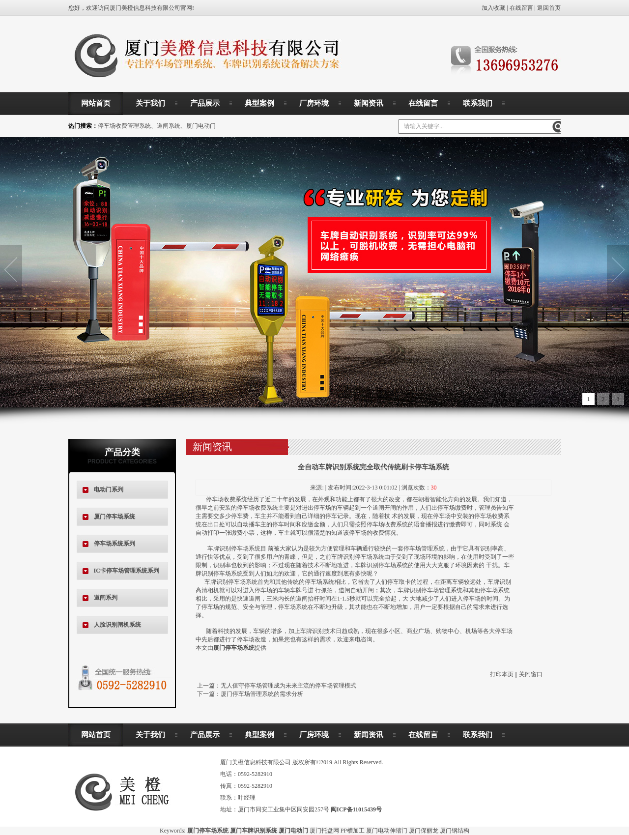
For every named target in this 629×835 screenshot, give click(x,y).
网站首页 (96, 103)
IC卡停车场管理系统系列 (126, 570)
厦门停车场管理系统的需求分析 (262, 694)
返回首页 (549, 7)
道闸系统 (168, 125)
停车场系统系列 (114, 543)
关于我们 (150, 103)
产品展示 (205, 103)
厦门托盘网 (324, 830)
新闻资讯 (368, 103)
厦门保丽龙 (423, 830)
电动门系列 (108, 489)
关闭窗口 (531, 674)
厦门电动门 (201, 125)
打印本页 (502, 674)
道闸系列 (105, 597)
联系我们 (477, 103)
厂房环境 (314, 103)
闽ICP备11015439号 (356, 809)
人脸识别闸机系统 (117, 624)
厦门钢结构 (454, 830)
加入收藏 (493, 7)
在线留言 (521, 7)
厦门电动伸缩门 (386, 830)
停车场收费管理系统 (124, 125)
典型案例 (259, 103)
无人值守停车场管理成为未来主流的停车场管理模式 (288, 685)
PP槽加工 (353, 830)
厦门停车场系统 (114, 516)
